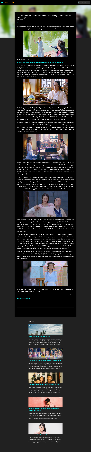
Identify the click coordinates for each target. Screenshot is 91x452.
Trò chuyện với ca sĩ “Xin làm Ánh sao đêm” (38, 434)
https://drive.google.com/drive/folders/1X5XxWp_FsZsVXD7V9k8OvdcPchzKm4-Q (40, 62)
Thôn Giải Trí (10, 2)
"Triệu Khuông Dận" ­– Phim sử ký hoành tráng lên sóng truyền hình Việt (44, 360)
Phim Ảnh (19, 298)
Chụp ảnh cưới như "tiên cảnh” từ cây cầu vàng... (39, 336)
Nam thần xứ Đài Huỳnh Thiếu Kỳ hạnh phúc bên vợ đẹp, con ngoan (43, 384)
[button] (17, 22)
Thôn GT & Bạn (26, 298)
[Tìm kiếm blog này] (82, 2)
